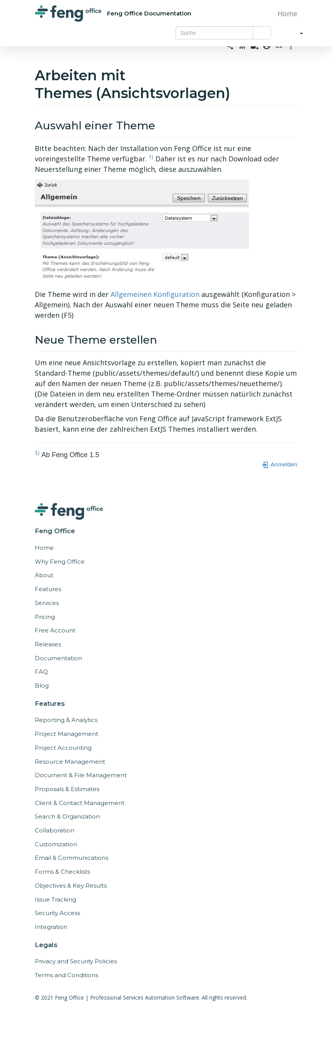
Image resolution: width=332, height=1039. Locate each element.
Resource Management (70, 761)
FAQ (41, 671)
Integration (51, 927)
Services (47, 603)
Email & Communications (71, 857)
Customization (56, 844)
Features (48, 589)
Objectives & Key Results (71, 885)
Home (286, 13)
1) (151, 156)
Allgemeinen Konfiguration (155, 294)
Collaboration (54, 830)
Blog (42, 685)
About (44, 575)
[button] (293, 32)
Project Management (66, 733)
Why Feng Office (60, 561)
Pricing (45, 616)
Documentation (58, 658)
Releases (48, 644)
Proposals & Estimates (67, 789)
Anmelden (279, 464)
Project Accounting (63, 747)
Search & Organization (67, 816)
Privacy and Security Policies (76, 961)
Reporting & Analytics (66, 720)
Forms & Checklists (62, 871)
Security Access (57, 913)
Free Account (55, 630)
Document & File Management (81, 775)
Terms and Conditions (66, 975)
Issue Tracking (55, 899)
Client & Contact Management (79, 803)
